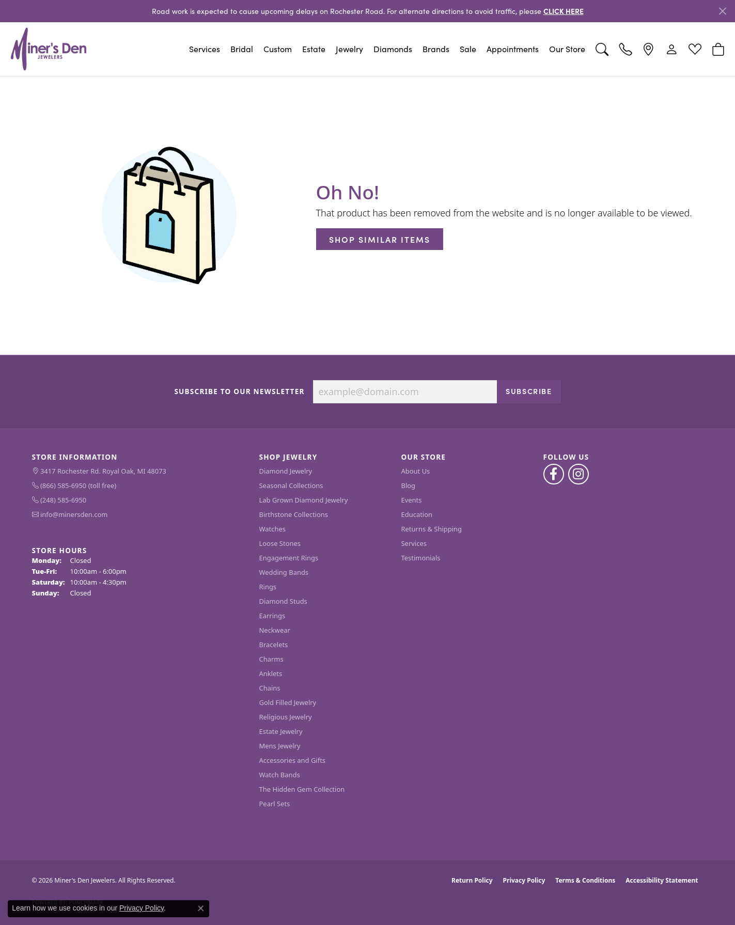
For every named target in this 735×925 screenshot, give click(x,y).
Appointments (513, 48)
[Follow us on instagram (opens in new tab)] (578, 474)
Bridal (241, 48)
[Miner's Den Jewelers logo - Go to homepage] (48, 48)
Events (411, 500)
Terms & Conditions (585, 880)
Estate (313, 48)
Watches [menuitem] (272, 529)
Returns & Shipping (431, 529)
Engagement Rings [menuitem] (289, 557)
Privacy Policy (524, 880)
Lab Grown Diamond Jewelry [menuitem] (303, 500)
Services (204, 48)
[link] (625, 49)
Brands (436, 48)
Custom (277, 48)
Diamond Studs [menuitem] (283, 601)
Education (417, 514)
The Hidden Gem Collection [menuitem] (302, 789)
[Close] (722, 11)
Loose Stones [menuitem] (280, 543)
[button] (602, 49)
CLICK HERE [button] (563, 11)
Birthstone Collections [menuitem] (293, 514)
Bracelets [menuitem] (273, 644)
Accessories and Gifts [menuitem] (292, 760)
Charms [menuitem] (271, 659)
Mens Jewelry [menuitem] (280, 745)
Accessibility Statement (661, 880)
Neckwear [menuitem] (274, 630)
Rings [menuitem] (268, 586)
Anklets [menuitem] (271, 673)
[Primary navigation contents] (341, 48)
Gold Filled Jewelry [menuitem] (288, 702)
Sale (468, 48)
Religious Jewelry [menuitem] (285, 717)
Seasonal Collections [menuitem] (291, 485)
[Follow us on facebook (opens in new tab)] (553, 474)
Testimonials (421, 557)
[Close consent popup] (201, 908)
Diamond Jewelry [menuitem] (285, 471)
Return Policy (472, 880)
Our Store (567, 48)
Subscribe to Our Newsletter (239, 391)
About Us (415, 471)
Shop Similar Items (379, 239)
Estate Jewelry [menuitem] (281, 731)
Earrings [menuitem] (272, 615)
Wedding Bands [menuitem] (284, 572)
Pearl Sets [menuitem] (274, 803)
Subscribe (529, 391)
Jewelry (349, 48)
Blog (408, 485)
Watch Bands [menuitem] (279, 774)
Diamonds (392, 48)
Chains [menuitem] (269, 688)
